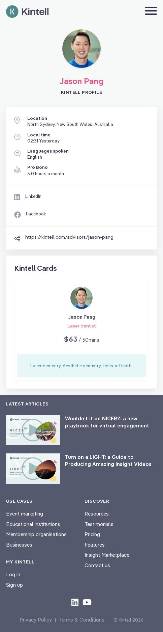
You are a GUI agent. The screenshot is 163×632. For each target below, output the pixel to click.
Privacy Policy (36, 619)
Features (95, 545)
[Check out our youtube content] (87, 602)
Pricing (92, 534)
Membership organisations (36, 534)
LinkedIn (33, 196)
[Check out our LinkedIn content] (74, 602)
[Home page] (27, 11)
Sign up (14, 585)
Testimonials (99, 524)
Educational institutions (33, 524)
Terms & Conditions (81, 619)
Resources (97, 513)
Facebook (36, 213)
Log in (13, 574)
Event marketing (24, 513)
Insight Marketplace (107, 555)
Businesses (19, 545)
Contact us (97, 565)
